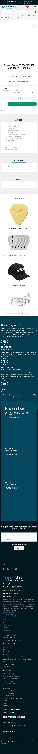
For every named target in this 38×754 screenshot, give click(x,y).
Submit (19, 548)
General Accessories (9, 695)
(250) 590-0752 (10, 596)
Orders (5, 633)
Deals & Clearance (8, 673)
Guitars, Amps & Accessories (9, 16)
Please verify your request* (19, 544)
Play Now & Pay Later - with (27, 2)
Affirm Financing (8, 662)
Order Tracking (7, 625)
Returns (5, 649)
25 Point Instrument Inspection (12, 640)
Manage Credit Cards (9, 637)
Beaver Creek (23, 74)
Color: (6, 167)
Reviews (5, 705)
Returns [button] (31, 92)
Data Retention (7, 666)
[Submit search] (3, 12)
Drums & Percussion (9, 693)
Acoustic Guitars (22, 16)
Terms (5, 654)
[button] (34, 26)
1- (12, 587)
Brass (5, 686)
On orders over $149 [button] (19, 93)
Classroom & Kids (8, 691)
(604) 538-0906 (11, 590)
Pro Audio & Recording (9, 683)
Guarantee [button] (6, 92)
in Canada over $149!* (11, 2)
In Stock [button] (19, 98)
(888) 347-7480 (17, 587)
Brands (5, 700)
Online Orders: (7, 587)
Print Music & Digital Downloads (12, 698)
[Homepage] (10, 7)
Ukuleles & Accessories (10, 678)
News (4, 703)
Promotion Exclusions (9, 664)
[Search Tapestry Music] (17, 12)
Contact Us (9, 614)
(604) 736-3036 (11, 593)
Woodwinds (6, 688)
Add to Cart (22, 104)
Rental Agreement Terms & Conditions (14, 657)
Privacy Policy (7, 652)
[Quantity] (4, 104)
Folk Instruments (8, 681)
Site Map (34, 740)
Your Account (7, 630)
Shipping (5, 647)
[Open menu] (35, 11)
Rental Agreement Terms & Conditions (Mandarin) (18, 659)
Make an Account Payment (11, 635)
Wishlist (5, 628)
